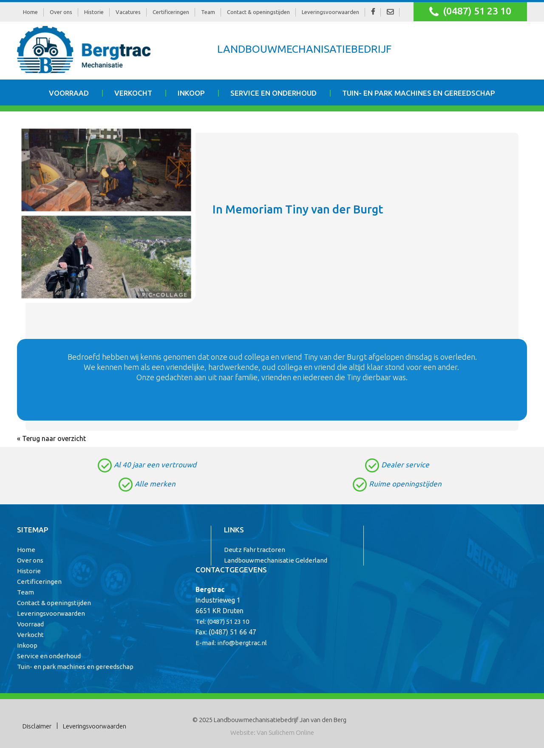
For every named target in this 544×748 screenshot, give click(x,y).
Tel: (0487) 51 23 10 (222, 621)
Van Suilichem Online (285, 732)
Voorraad (69, 93)
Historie (94, 12)
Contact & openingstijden (258, 12)
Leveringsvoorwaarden (330, 12)
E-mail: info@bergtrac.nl (231, 642)
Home (30, 12)
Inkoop (191, 93)
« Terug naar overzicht (51, 438)
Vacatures (128, 12)
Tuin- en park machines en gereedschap (418, 93)
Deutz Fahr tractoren (254, 549)
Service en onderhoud (273, 93)
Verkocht (133, 93)
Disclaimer (37, 726)
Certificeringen (171, 12)
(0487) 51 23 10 (470, 12)
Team (208, 12)
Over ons (61, 12)
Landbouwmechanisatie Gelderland (275, 560)
